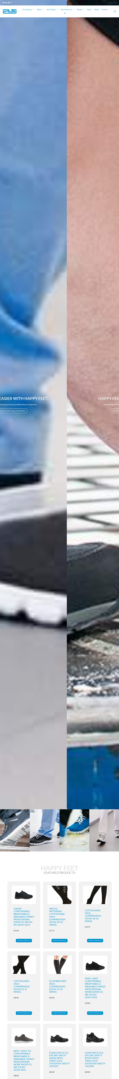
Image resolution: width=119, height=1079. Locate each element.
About (96, 9)
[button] (64, 13)
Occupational (28, 9)
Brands (80, 9)
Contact (105, 9)
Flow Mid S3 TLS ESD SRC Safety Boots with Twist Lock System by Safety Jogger (95, 1059)
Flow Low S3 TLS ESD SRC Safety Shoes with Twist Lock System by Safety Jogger (59, 1059)
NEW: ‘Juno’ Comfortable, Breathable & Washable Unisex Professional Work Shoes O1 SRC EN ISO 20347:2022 (95, 988)
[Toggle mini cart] (115, 11)
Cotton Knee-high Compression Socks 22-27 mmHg (22, 986)
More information (24, 940)
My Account (112, 2)
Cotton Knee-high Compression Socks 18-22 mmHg (93, 916)
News (89, 9)
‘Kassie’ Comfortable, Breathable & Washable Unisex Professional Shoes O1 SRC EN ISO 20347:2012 (24, 916)
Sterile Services (67, 9)
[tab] (55, 806)
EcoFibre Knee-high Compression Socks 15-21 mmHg (58, 986)
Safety (40, 9)
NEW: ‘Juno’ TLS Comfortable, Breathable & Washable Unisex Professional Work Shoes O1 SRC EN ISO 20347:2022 (24, 1060)
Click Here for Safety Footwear (59, 411)
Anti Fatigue (52, 9)
